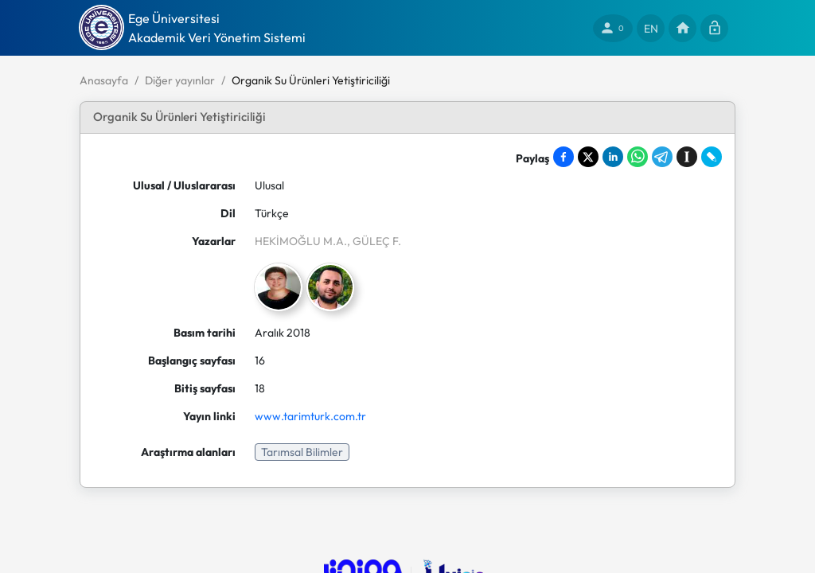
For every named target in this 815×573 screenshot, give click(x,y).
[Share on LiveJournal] (711, 156)
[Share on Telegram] (662, 156)
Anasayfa (104, 80)
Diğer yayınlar (180, 80)
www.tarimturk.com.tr (310, 416)
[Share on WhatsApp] (637, 156)
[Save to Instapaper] (687, 156)
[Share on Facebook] (563, 156)
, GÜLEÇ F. (374, 241)
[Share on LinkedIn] (612, 156)
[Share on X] (588, 156)
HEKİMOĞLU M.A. (301, 241)
